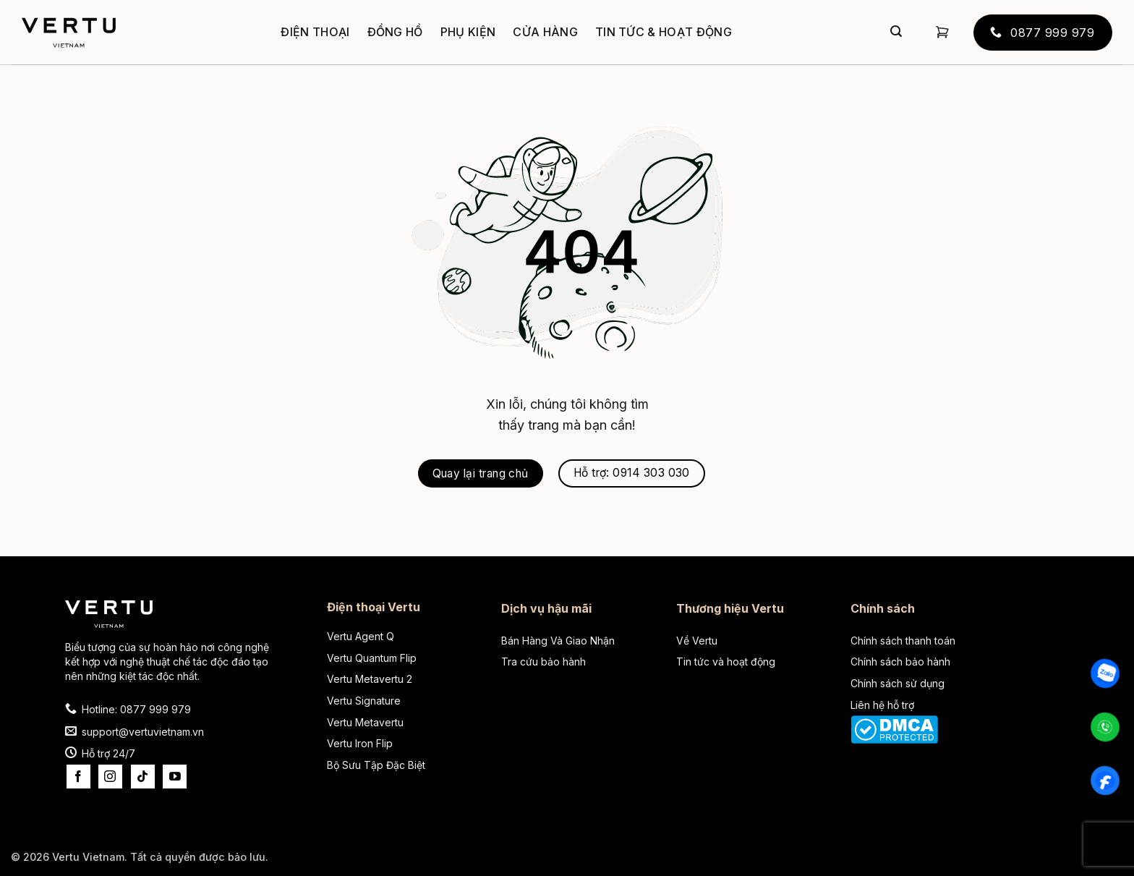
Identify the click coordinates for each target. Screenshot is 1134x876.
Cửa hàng (545, 32)
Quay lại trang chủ (480, 473)
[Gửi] (896, 32)
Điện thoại (315, 32)
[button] (942, 32)
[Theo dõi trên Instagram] (110, 776)
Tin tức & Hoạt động (663, 32)
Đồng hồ (395, 32)
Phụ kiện (468, 32)
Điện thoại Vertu (373, 607)
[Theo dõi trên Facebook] (78, 776)
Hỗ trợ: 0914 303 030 (632, 473)
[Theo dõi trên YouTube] (175, 776)
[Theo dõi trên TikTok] (143, 776)
